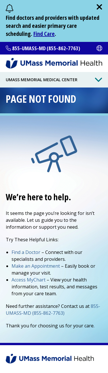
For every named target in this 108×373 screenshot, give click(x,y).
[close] (99, 7)
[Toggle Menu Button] (98, 79)
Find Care (44, 34)
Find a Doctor (26, 252)
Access (29, 280)
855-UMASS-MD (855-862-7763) (46, 48)
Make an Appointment (36, 266)
